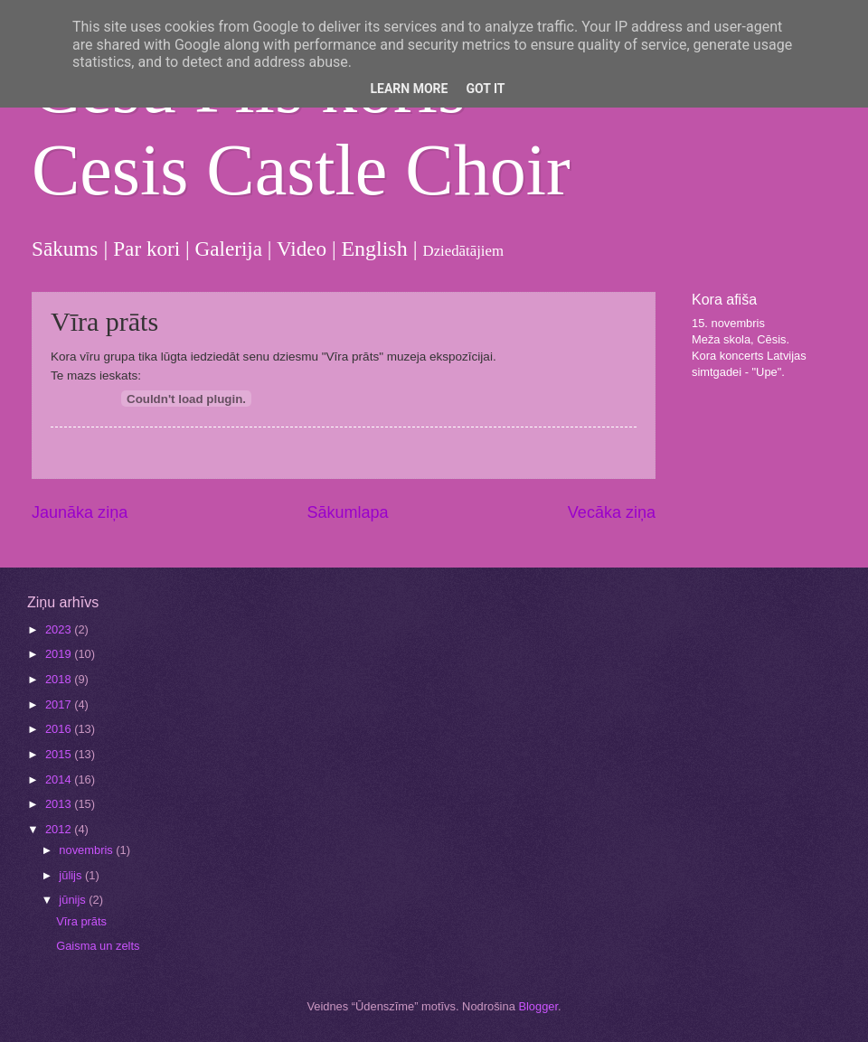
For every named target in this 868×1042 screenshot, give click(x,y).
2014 (59, 779)
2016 (59, 729)
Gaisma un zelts (97, 946)
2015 (59, 754)
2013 (59, 804)
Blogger (538, 1006)
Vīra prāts (81, 921)
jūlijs (72, 875)
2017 (59, 704)
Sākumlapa (347, 512)
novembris (87, 850)
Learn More (409, 88)
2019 (59, 654)
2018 (59, 679)
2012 (59, 829)
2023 (59, 629)
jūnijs (74, 899)
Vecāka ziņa (612, 512)
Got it (485, 88)
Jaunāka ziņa (79, 512)
